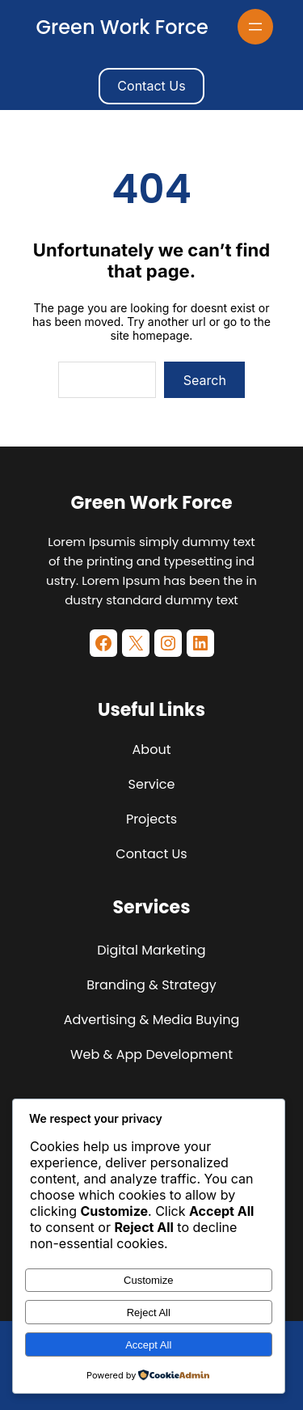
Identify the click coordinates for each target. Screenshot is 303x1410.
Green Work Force (122, 27)
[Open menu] (255, 26)
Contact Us (151, 86)
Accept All (148, 1345)
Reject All (148, 1312)
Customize (148, 1280)
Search (204, 380)
